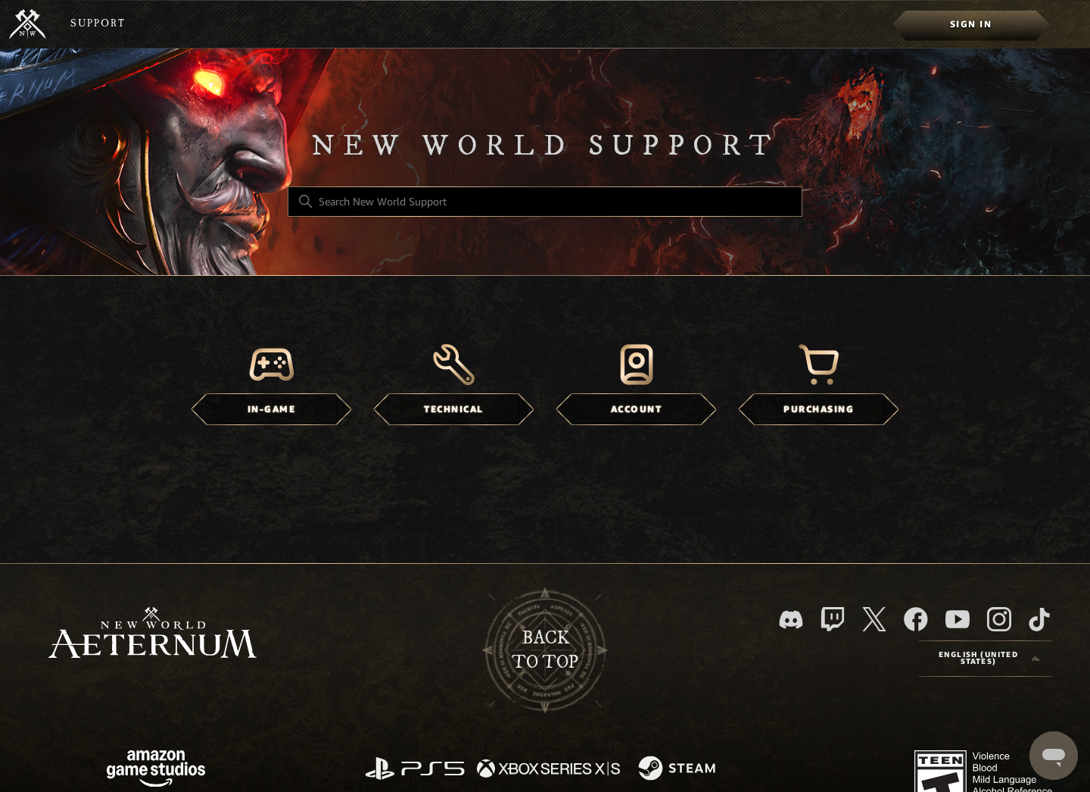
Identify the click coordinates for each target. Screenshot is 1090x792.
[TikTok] (1039, 619)
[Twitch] (833, 619)
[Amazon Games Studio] (156, 771)
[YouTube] (957, 619)
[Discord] (791, 619)
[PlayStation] (415, 770)
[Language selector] (985, 658)
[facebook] (916, 619)
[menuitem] (971, 24)
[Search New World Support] (545, 201)
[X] (874, 619)
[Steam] (678, 769)
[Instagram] (999, 619)
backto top (545, 650)
